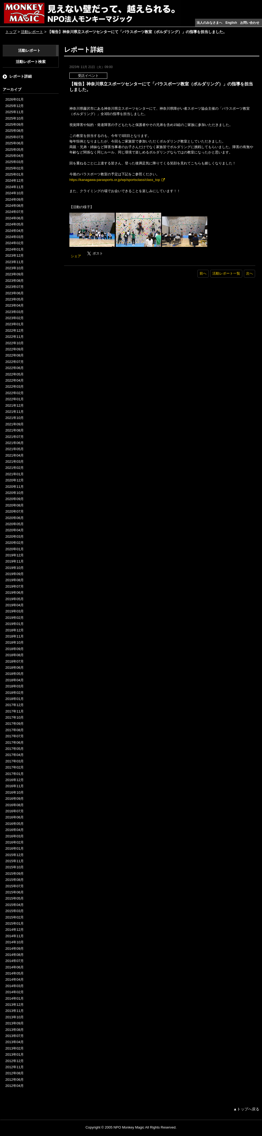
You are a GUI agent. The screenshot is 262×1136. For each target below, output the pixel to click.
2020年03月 (14, 537)
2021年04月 (14, 455)
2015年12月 (14, 855)
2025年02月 (14, 168)
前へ (203, 273)
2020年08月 (14, 505)
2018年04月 (14, 680)
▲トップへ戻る (246, 1109)
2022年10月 (14, 343)
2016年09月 (14, 799)
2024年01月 (14, 249)
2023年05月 (14, 299)
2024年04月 (14, 231)
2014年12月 (14, 930)
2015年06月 (14, 892)
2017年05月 (14, 749)
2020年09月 (14, 499)
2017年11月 (14, 711)
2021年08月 (14, 430)
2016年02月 (14, 842)
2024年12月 (14, 181)
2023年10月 (14, 268)
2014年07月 (14, 961)
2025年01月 (14, 174)
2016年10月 (14, 792)
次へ (249, 273)
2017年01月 (14, 774)
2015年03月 (14, 911)
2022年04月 (14, 380)
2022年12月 (14, 330)
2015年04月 (14, 905)
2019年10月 (14, 568)
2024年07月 (14, 212)
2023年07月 (14, 287)
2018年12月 (14, 630)
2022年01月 (14, 399)
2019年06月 (14, 593)
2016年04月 (14, 830)
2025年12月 (14, 106)
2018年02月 (14, 693)
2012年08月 (14, 1073)
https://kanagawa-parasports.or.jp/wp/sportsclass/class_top (114, 180)
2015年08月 (14, 880)
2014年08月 (14, 955)
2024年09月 (14, 199)
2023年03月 (14, 312)
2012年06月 (14, 1080)
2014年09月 (14, 949)
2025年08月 (14, 131)
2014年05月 (14, 973)
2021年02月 (14, 468)
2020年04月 (14, 530)
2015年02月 (14, 917)
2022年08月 (14, 355)
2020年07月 (14, 511)
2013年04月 (14, 1042)
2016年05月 (14, 824)
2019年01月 (14, 624)
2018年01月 (14, 699)
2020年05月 (14, 524)
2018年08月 (14, 655)
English (231, 23)
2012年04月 (14, 1086)
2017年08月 (14, 730)
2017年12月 (14, 705)
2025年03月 (14, 162)
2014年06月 (14, 967)
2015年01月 (14, 923)
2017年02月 (14, 767)
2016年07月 (14, 811)
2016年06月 (14, 817)
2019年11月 (14, 561)
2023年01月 (14, 324)
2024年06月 (14, 218)
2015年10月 (14, 867)
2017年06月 (14, 743)
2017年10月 (14, 717)
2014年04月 (14, 979)
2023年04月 (14, 305)
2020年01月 (14, 549)
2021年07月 (14, 437)
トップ (11, 32)
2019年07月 (14, 586)
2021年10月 (14, 418)
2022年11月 (14, 337)
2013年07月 (14, 1036)
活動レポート (32, 32)
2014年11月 (14, 936)
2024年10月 (14, 193)
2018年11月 (14, 636)
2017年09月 (14, 724)
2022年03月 (14, 387)
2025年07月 (14, 137)
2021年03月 (14, 462)
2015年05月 (14, 898)
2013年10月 (14, 1017)
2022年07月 (14, 362)
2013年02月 (14, 1048)
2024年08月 (14, 206)
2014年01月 (14, 998)
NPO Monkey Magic (128, 1127)
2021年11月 (14, 412)
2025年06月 (14, 143)
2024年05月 (14, 224)
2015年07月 (14, 886)
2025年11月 (14, 112)
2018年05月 (14, 674)
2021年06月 (14, 443)
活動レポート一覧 (226, 273)
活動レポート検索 (31, 62)
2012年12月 (14, 1061)
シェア (76, 256)
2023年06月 (14, 293)
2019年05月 (14, 599)
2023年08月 (14, 281)
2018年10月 (14, 642)
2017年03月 (14, 761)
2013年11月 (14, 1011)
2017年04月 (14, 755)
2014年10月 (14, 942)
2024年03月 (14, 237)
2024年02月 (14, 243)
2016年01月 (14, 848)
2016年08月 (14, 805)
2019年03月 (14, 611)
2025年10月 (14, 118)
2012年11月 (14, 1067)
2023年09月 (14, 274)
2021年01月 (14, 474)
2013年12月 (14, 1005)
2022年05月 (14, 374)
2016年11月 (14, 786)
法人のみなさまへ (209, 23)
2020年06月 (14, 518)
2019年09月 (14, 574)
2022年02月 (14, 393)
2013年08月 (14, 1030)
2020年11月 (14, 487)
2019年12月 (14, 555)
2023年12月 (14, 256)
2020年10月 (14, 493)
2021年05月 (14, 449)
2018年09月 (14, 649)
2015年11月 (14, 861)
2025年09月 (14, 124)
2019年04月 (14, 605)
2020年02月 (14, 543)
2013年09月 (14, 1023)
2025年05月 (14, 150)
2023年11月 (14, 262)
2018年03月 (14, 686)
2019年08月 (14, 580)
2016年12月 (14, 780)
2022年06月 (14, 368)
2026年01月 (14, 99)
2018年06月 (14, 668)
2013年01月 (14, 1054)
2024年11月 (14, 187)
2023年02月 (14, 318)
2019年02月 (14, 618)
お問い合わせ (249, 23)
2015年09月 (14, 874)
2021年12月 (14, 405)
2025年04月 (14, 156)
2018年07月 (14, 661)
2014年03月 (14, 986)
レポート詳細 (20, 76)
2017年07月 (14, 736)
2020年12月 (14, 480)
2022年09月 (14, 349)
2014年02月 (14, 992)
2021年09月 (14, 424)
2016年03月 (14, 836)
